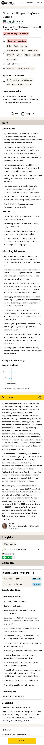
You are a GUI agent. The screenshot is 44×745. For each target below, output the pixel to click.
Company (27, 114)
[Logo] (7, 3)
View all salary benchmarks (14, 388)
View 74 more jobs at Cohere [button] (16, 734)
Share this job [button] (9, 730)
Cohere (7, 16)
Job (14, 114)
